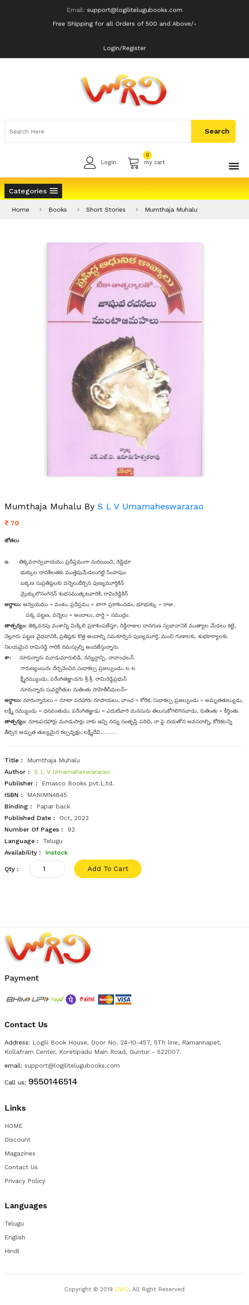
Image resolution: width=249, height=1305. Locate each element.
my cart (146, 162)
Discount (17, 1139)
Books (57, 209)
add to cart (107, 868)
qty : (11, 868)
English (14, 1237)
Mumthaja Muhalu (171, 209)
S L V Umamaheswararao (151, 506)
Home (20, 209)
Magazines (20, 1153)
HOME (13, 1125)
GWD (122, 1289)
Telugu (14, 1223)
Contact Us (21, 1167)
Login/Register (124, 47)
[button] (33, 191)
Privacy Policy (24, 1180)
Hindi (11, 1250)
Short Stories (106, 209)
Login (100, 162)
